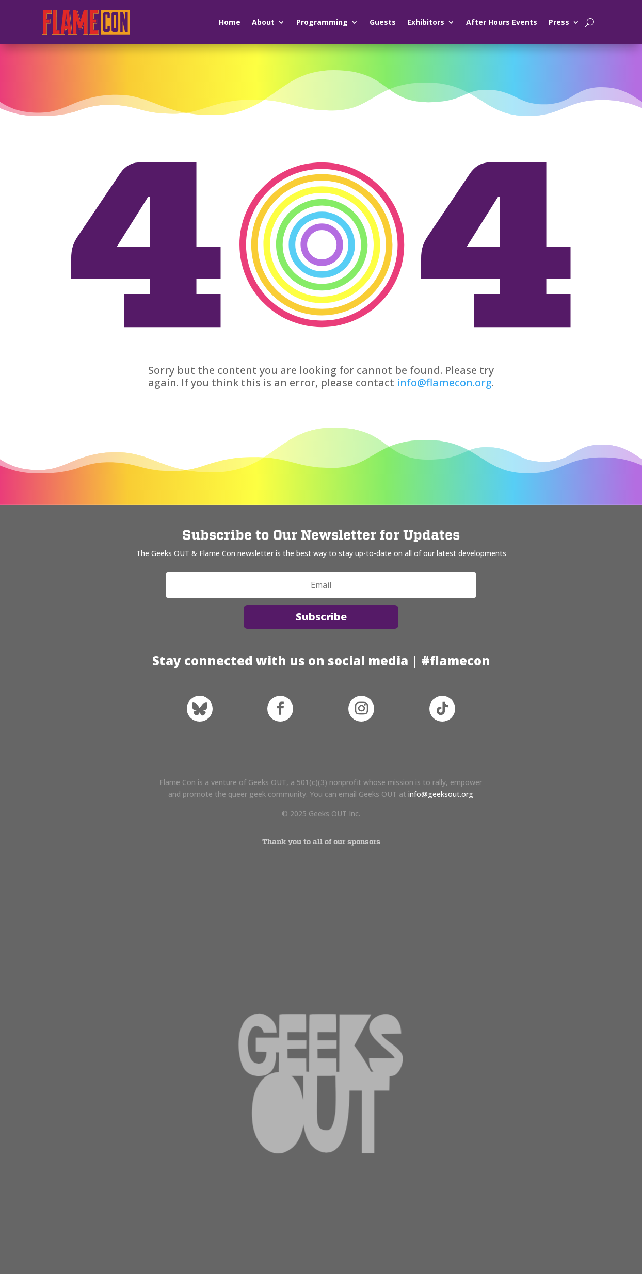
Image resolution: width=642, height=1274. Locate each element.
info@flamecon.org (444, 382)
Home (229, 22)
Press (559, 22)
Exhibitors (425, 22)
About (263, 22)
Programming (322, 22)
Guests (383, 22)
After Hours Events (501, 22)
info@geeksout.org (440, 794)
